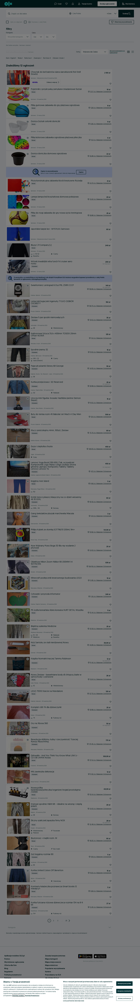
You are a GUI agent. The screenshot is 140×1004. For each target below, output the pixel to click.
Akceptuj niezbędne (124, 991)
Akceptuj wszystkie (124, 983)
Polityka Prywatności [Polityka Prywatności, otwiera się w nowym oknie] (32, 995)
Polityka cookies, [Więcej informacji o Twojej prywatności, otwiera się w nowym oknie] (18, 995)
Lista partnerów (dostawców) (73, 1001)
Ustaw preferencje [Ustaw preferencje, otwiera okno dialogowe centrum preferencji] (124, 998)
